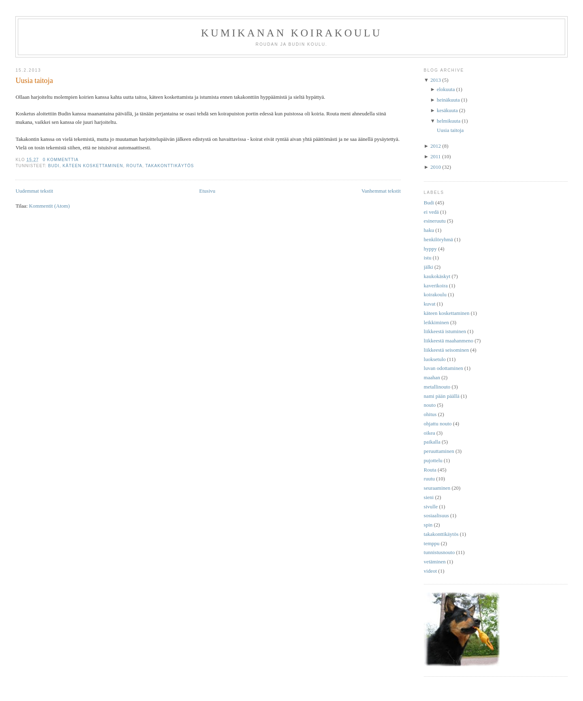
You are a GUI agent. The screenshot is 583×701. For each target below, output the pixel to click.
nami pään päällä (442, 396)
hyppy (430, 249)
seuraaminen (437, 488)
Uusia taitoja (34, 80)
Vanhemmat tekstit (381, 191)
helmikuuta (449, 121)
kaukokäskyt (437, 276)
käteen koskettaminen (93, 166)
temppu (432, 543)
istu (428, 258)
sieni (429, 497)
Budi (54, 166)
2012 (435, 146)
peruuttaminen (439, 451)
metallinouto (437, 387)
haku (429, 230)
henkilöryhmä (438, 239)
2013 (435, 80)
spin (428, 525)
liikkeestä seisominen (446, 350)
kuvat (430, 304)
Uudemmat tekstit (34, 191)
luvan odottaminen (443, 368)
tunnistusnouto (439, 552)
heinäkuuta (448, 100)
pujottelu (433, 460)
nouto (430, 405)
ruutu (429, 479)
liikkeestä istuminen (445, 331)
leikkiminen (436, 322)
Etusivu (207, 191)
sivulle (431, 506)
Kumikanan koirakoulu (291, 33)
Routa (134, 166)
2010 (435, 167)
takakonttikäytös (169, 166)
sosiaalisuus (436, 515)
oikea (429, 433)
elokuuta (446, 89)
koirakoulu (435, 294)
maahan (432, 377)
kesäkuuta (447, 110)
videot (430, 571)
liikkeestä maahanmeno (448, 341)
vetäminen (435, 562)
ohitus (430, 414)
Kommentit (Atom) (49, 206)
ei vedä (431, 212)
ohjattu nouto (438, 424)
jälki (428, 267)
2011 (435, 156)
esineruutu (435, 221)
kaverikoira (436, 286)
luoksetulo (435, 359)
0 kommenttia (61, 159)
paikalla (432, 442)
